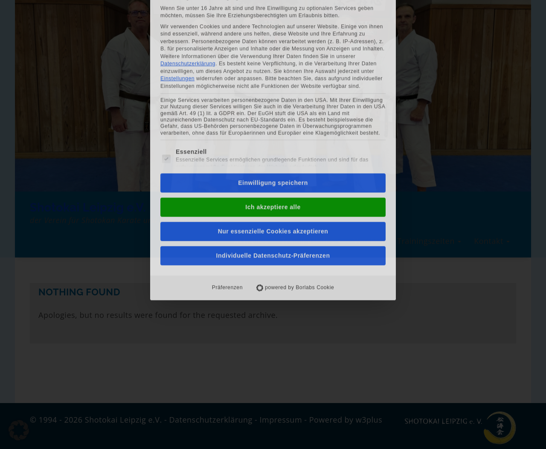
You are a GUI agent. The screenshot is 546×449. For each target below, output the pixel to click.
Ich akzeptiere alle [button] (272, 116)
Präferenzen (227, 197)
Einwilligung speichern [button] (273, 92)
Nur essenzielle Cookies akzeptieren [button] (273, 140)
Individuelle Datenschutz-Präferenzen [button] (273, 164)
